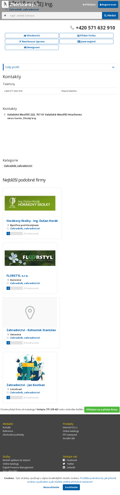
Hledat (110, 15)
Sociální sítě (69, 438)
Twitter (68, 463)
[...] (55, 15)
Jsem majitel (86, 41)
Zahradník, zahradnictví (18, 165)
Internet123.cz (70, 427)
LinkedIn (69, 467)
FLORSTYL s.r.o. (17, 276)
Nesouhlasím (51, 487)
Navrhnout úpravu (32, 41)
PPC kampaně (70, 434)
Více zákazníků (10, 471)
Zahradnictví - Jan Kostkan (26, 385)
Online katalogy (71, 431)
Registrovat (108, 4)
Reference (8, 431)
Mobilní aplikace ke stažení (16, 460)
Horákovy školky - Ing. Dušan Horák (32, 221)
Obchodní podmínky (13, 434)
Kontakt (7, 427)
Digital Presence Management (18, 467)
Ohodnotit (32, 35)
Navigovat (32, 47)
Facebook (70, 460)
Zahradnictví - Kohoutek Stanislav (31, 330)
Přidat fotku (86, 35)
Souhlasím (71, 487)
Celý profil (12, 67)
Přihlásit (89, 4)
